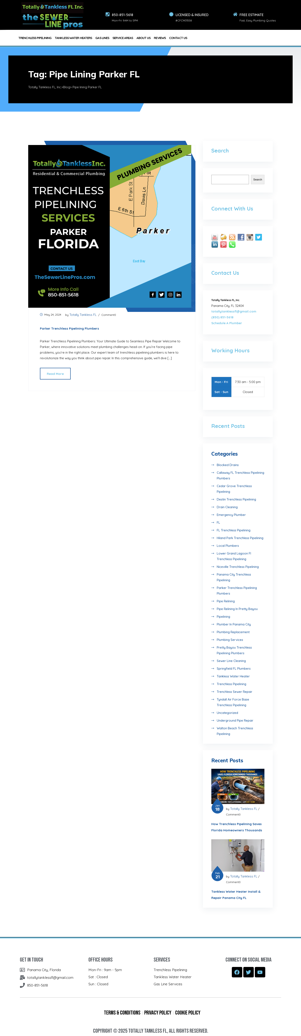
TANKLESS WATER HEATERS (73, 38)
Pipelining (223, 617)
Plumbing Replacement (233, 632)
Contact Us (178, 38)
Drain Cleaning (227, 507)
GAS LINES (102, 38)
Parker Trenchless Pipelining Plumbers (69, 328)
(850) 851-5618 (222, 317)
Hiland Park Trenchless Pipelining (240, 538)
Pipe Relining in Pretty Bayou (237, 609)
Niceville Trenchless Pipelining (238, 567)
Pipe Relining (226, 601)
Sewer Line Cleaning (231, 661)
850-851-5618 (122, 15)
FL (218, 522)
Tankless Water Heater (233, 676)
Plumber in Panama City (234, 624)
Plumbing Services (230, 640)
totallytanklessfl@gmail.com (233, 311)
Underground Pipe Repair (235, 720)
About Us (143, 38)
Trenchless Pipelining (231, 684)
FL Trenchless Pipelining (233, 530)
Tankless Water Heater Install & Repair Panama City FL (235, 895)
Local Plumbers (228, 546)
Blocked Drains (228, 465)
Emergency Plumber (231, 515)
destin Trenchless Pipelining (236, 499)
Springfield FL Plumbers (234, 669)
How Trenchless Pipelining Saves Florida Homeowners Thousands (236, 827)
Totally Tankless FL (83, 315)
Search (257, 179)
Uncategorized (227, 713)
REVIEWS (160, 38)
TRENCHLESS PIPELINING (34, 38)
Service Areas (122, 38)
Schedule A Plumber (226, 323)
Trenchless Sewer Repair (234, 692)
